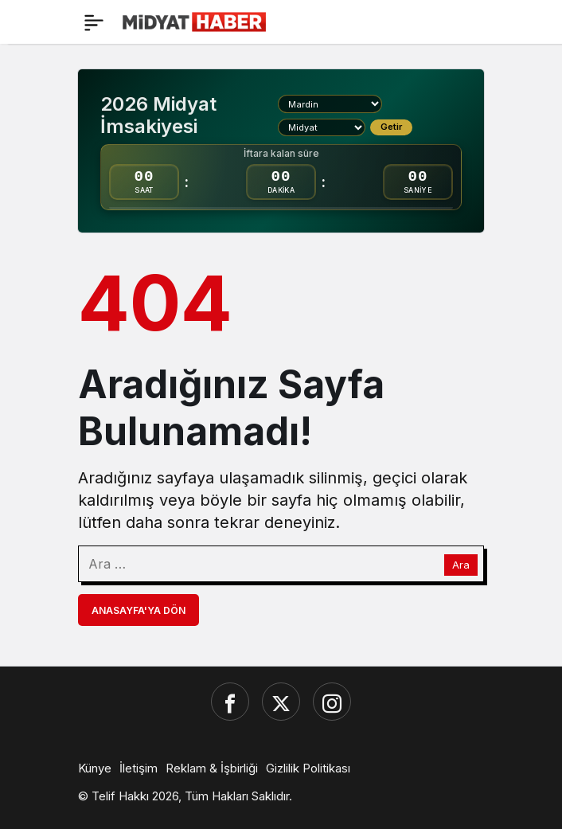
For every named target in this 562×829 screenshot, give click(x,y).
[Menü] (94, 22)
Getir (391, 126)
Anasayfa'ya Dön (138, 610)
